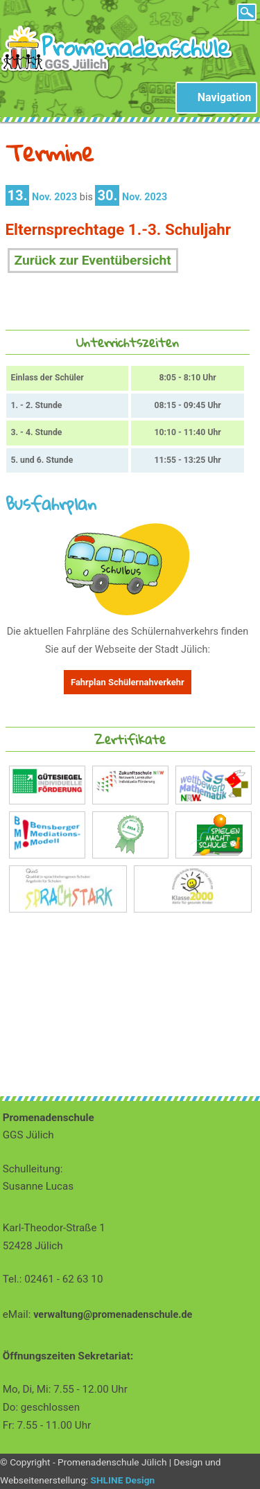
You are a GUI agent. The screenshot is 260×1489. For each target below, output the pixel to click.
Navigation (224, 97)
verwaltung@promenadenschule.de (112, 1315)
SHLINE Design (123, 1480)
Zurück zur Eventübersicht (93, 260)
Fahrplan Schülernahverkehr (127, 682)
